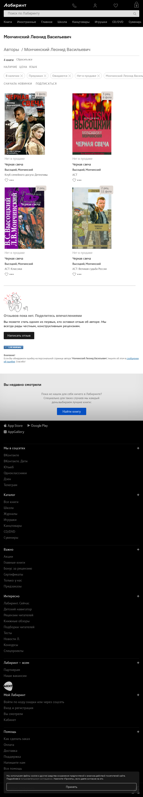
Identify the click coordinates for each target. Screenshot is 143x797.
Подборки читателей (19, 627)
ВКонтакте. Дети (16, 461)
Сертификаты (13, 574)
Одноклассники (15, 473)
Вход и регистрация (18, 708)
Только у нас (13, 580)
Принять (71, 787)
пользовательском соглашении (36, 778)
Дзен (7, 479)
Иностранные (26, 22)
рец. (107, 94)
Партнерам (12, 670)
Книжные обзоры (17, 621)
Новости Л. (12, 639)
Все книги (11, 502)
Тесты (8, 633)
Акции (8, 556)
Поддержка (12, 756)
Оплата (9, 745)
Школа (62, 22)
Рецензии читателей (18, 615)
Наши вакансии (15, 676)
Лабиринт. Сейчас (16, 603)
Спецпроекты (13, 651)
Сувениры (135, 22)
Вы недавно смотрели (22, 384)
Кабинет (10, 720)
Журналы (10, 514)
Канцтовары (81, 22)
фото (40, 94)
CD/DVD (117, 22)
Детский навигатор (18, 609)
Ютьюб (9, 467)
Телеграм (10, 485)
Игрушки (101, 22)
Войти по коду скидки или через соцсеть (34, 702)
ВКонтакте (11, 455)
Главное (46, 22)
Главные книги (14, 562)
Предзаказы (13, 586)
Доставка (10, 750)
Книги (8, 22)
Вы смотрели (13, 714)
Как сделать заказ (17, 739)
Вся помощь (13, 768)
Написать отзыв (19, 335)
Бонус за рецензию (18, 568)
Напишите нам (14, 762)
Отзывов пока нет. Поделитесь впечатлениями (43, 316)
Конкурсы (11, 645)
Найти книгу (72, 411)
